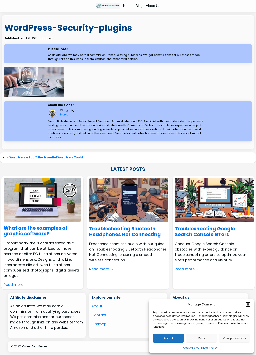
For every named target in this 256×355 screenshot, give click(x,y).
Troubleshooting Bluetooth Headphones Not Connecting (125, 232)
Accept (168, 338)
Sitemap (99, 323)
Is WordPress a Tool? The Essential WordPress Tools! (44, 157)
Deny (201, 338)
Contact (99, 314)
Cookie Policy (191, 347)
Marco (64, 114)
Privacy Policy (209, 347)
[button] (248, 304)
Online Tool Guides (34, 346)
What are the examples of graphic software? (35, 231)
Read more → (16, 284)
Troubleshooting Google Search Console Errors (205, 232)
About (96, 305)
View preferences (234, 338)
